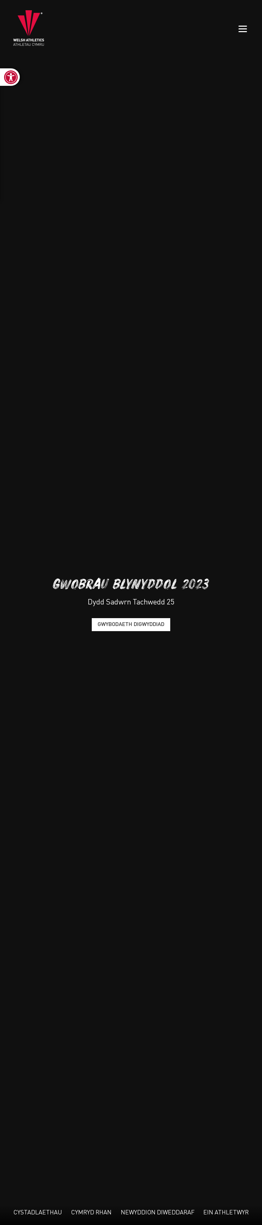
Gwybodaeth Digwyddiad (131, 624)
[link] (10, 77)
